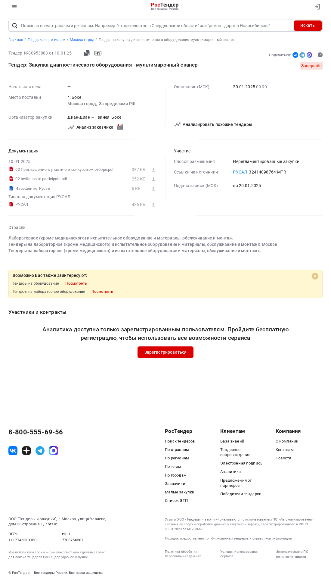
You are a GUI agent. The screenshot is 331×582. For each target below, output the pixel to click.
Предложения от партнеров (236, 483)
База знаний (232, 441)
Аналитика (230, 471)
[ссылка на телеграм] (40, 450)
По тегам (173, 466)
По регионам (177, 458)
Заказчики (175, 483)
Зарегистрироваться (165, 352)
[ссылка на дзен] (26, 450)
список (300, 557)
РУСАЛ (240, 172)
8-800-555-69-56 (35, 432)
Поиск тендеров (180, 441)
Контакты (285, 449)
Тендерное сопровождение (235, 452)
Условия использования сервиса (239, 554)
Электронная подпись (241, 463)
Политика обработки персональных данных (183, 554)
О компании (287, 441)
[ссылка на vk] (12, 450)
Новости (283, 458)
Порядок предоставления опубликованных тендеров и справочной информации (228, 538)
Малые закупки (179, 492)
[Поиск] (14, 25)
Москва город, (82, 103)
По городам (176, 475)
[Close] (315, 276)
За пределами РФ (117, 103)
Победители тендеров (240, 494)
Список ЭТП (176, 500)
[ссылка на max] (53, 450)
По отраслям (177, 449)
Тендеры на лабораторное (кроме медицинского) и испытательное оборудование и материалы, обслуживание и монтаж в (134, 250)
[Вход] (316, 6)
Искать (307, 25)
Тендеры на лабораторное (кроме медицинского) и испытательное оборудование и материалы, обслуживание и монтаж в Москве (142, 244)
